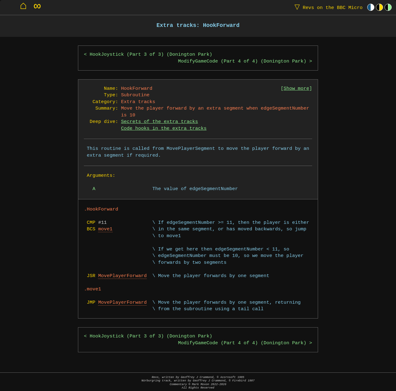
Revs (327, 7)
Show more (296, 88)
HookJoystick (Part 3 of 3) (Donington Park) (151, 54)
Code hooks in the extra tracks (163, 128)
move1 (105, 229)
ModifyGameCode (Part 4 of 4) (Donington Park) (242, 61)
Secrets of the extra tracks (159, 122)
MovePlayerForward (122, 276)
